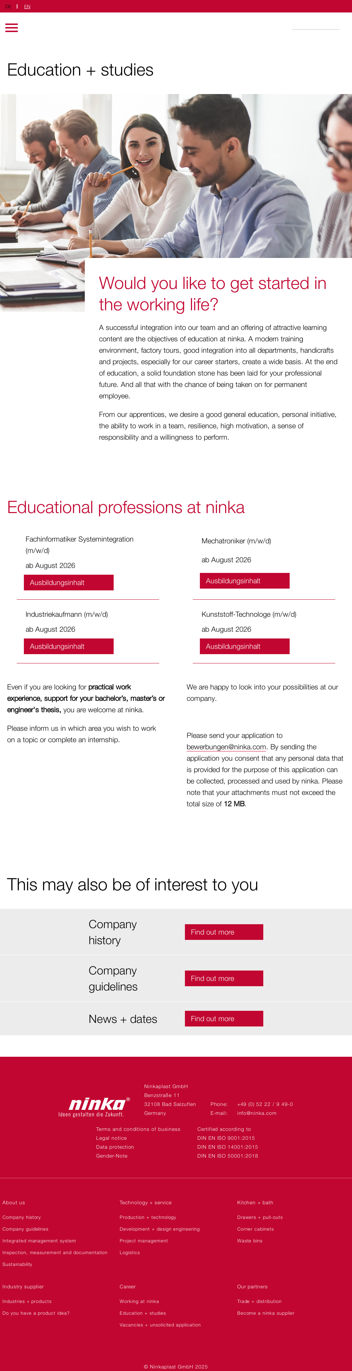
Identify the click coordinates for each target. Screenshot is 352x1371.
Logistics (130, 1252)
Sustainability (17, 1264)
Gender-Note (112, 1156)
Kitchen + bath (255, 1202)
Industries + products (27, 1301)
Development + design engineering (160, 1229)
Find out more (212, 932)
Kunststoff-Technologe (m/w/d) (249, 614)
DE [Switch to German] (8, 6)
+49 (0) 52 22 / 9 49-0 (265, 1104)
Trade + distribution (259, 1301)
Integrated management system (39, 1240)
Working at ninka (139, 1301)
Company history (21, 1217)
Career (128, 1286)
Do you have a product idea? (36, 1313)
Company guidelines (25, 1229)
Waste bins (250, 1240)
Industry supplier (23, 1286)
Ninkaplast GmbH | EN (176, 26)
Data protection (115, 1147)
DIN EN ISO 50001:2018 (227, 1156)
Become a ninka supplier (266, 1313)
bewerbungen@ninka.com (226, 747)
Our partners (252, 1286)
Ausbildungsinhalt (57, 582)
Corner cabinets (255, 1229)
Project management (144, 1240)
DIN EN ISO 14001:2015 (227, 1147)
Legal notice (111, 1138)
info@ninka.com (257, 1113)
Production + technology (148, 1217)
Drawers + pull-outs (260, 1217)
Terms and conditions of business (138, 1129)
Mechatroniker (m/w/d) (236, 541)
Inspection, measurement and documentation (55, 1252)
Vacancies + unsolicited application (160, 1325)
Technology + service (145, 1202)
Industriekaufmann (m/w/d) (67, 614)
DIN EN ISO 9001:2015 (226, 1138)
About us (13, 1202)
